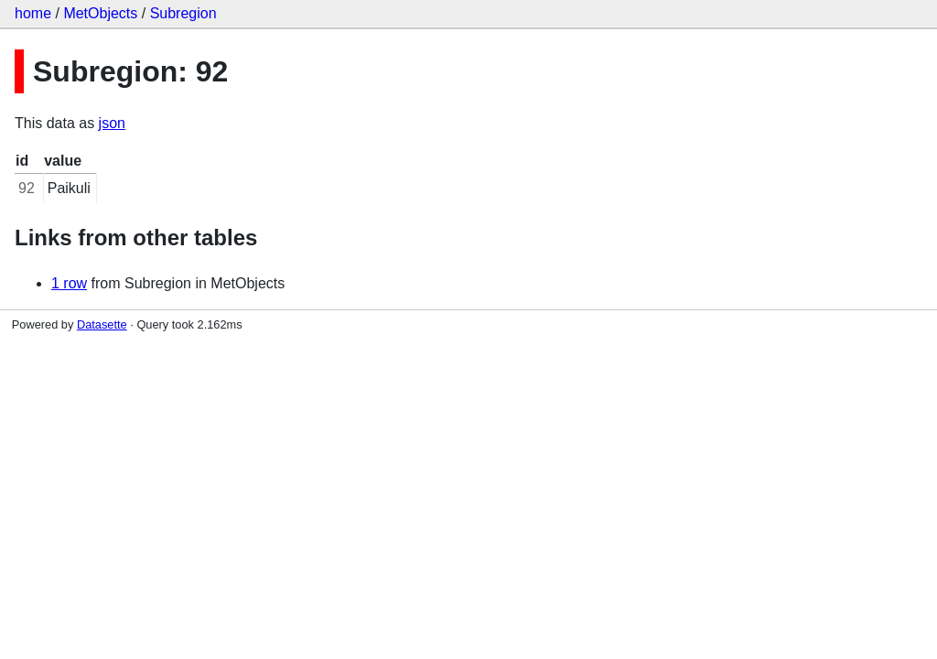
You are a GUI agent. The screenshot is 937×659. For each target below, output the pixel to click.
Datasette (102, 324)
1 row (69, 283)
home (33, 13)
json (112, 123)
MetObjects (100, 13)
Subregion (183, 13)
